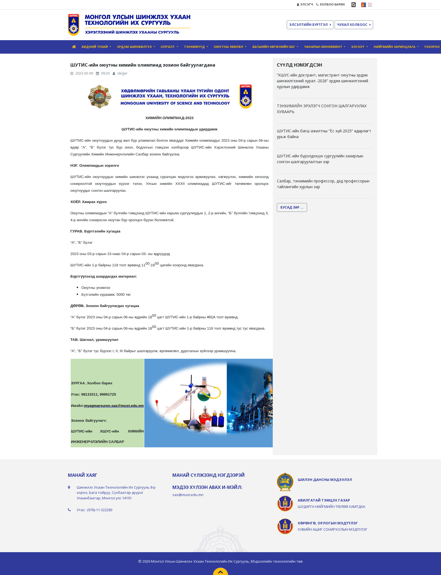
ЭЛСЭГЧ (305, 4)
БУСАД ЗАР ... (292, 207)
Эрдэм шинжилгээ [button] (135, 47)
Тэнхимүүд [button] (195, 47)
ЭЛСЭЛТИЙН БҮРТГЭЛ (310, 24)
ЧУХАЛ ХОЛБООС (354, 24)
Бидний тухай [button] (95, 47)
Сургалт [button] (168, 47)
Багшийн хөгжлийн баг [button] (274, 47)
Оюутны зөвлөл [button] (229, 47)
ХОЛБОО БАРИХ (330, 4)
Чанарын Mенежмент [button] (323, 47)
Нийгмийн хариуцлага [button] (395, 47)
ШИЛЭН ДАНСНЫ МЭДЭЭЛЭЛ (325, 479)
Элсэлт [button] (358, 47)
